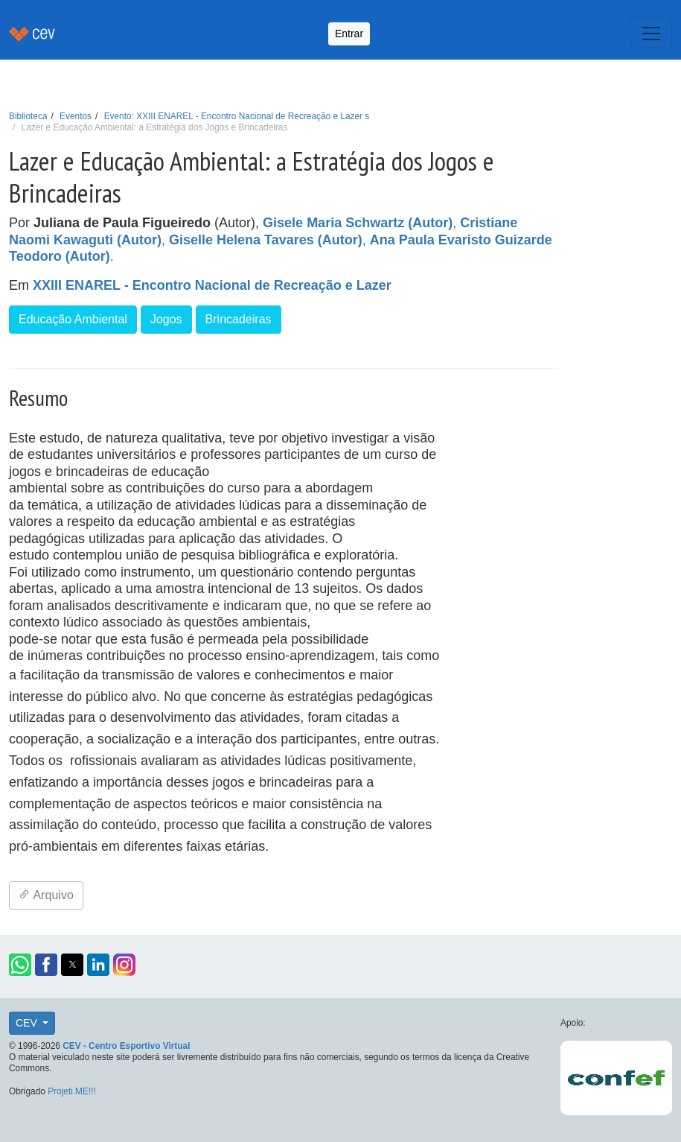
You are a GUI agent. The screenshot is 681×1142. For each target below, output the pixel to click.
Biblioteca (28, 116)
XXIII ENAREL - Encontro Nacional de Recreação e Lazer (212, 285)
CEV (28, 1023)
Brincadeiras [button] (238, 319)
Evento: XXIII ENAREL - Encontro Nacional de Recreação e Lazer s (237, 116)
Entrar (349, 33)
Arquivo (46, 895)
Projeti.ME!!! (72, 1091)
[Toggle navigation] (651, 33)
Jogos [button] (166, 319)
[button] (20, 965)
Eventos (76, 116)
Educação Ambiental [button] (73, 319)
